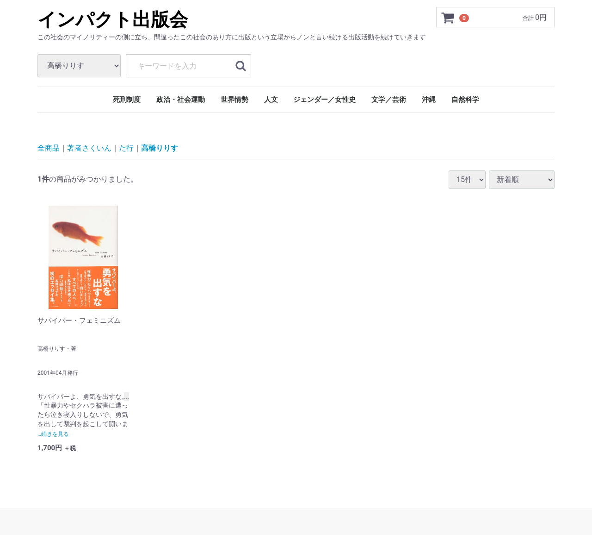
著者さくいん (89, 148)
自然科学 (465, 99)
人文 (271, 99)
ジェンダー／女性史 (324, 99)
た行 (126, 148)
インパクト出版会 (112, 20)
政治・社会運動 (180, 99)
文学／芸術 (388, 99)
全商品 (48, 148)
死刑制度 (127, 99)
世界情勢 (234, 99)
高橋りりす (159, 148)
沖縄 (429, 99)
